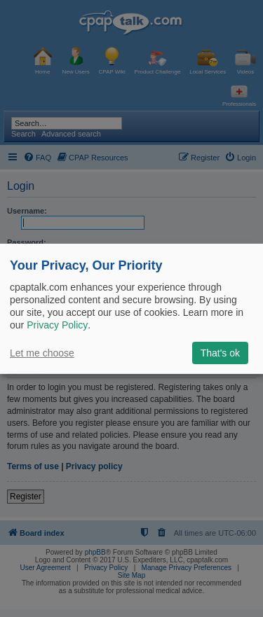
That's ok (220, 353)
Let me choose (42, 353)
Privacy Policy (57, 325)
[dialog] (131, 308)
